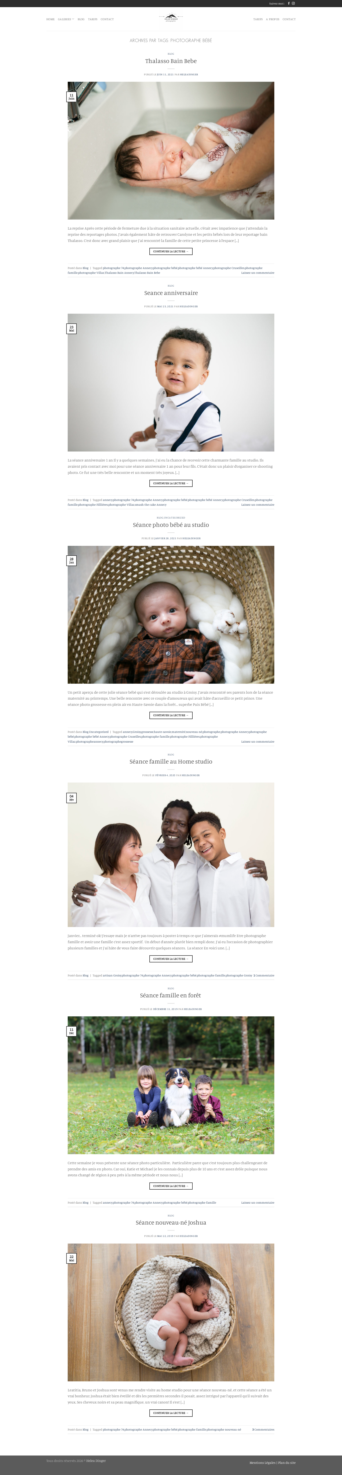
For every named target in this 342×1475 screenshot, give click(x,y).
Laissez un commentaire (257, 272)
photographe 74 (113, 268)
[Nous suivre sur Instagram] (293, 3)
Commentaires (263, 1429)
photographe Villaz (91, 272)
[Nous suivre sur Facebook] (288, 3)
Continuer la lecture (171, 251)
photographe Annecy (138, 268)
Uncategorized (174, 517)
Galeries (66, 19)
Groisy (137, 732)
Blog (171, 53)
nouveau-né (194, 732)
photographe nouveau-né (224, 1429)
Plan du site (287, 1463)
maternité (178, 732)
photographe (211, 732)
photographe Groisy (239, 975)
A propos (272, 19)
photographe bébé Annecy (195, 268)
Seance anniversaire (171, 292)
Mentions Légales (263, 1463)
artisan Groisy (112, 975)
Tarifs (93, 19)
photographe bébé (165, 268)
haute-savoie (162, 732)
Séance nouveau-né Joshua (171, 1222)
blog (81, 19)
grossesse (147, 732)
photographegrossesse (118, 741)
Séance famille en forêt (171, 995)
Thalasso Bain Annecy (119, 272)
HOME (50, 19)
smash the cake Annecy (150, 504)
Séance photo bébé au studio (171, 524)
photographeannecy (89, 741)
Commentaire (263, 975)
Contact (107, 19)
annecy (107, 500)
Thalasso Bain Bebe (171, 60)
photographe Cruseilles (228, 268)
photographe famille (155, 736)
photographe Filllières (93, 504)
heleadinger (189, 74)
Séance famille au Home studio (171, 761)
